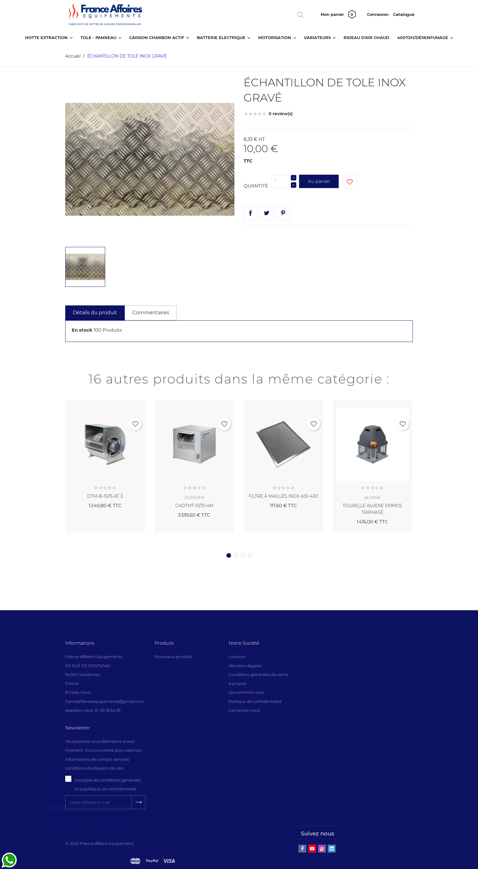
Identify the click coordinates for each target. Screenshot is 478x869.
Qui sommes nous (246, 692)
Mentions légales (245, 665)
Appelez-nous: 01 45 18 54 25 (92, 710)
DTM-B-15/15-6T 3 (105, 496)
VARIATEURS (318, 37)
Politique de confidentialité (255, 701)
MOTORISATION (275, 37)
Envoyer (90, 851)
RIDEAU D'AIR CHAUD (366, 37)
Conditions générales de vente (258, 674)
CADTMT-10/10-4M (194, 505)
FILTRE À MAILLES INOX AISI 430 (283, 496)
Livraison (237, 656)
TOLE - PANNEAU (99, 37)
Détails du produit (95, 312)
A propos (237, 683)
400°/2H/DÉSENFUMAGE (423, 37)
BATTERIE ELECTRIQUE (222, 37)
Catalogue (403, 14)
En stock (82, 330)
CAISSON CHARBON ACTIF (157, 37)
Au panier (319, 181)
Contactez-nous (244, 710)
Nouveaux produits (173, 656)
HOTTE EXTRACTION (47, 37)
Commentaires (150, 312)
